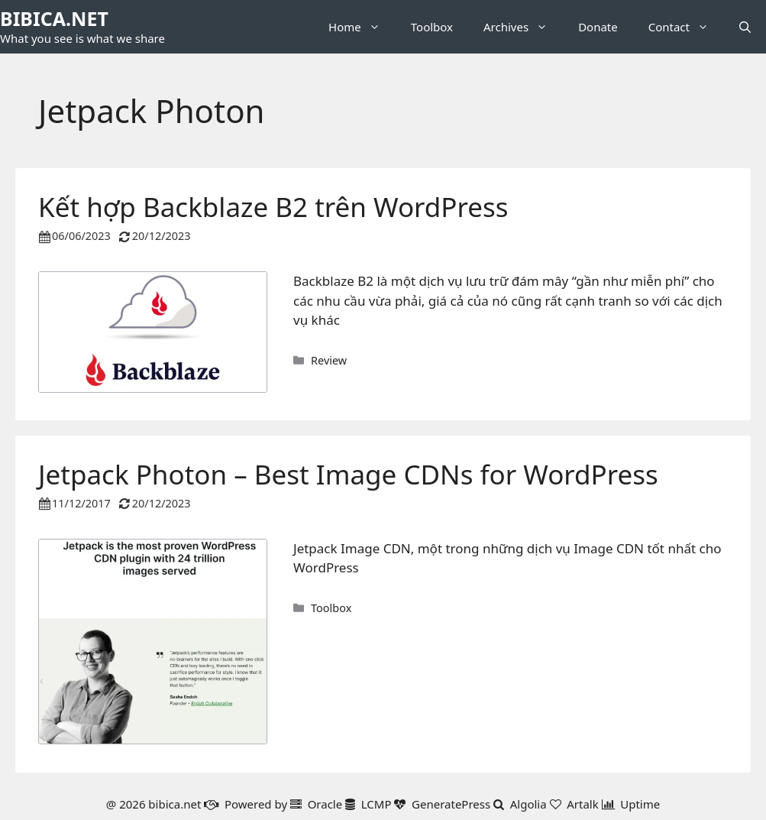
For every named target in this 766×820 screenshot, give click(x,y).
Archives (523, 27)
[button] (745, 27)
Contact (686, 27)
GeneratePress (451, 804)
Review (329, 360)
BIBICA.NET (54, 18)
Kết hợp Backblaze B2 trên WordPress (273, 207)
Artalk (583, 804)
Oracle (325, 804)
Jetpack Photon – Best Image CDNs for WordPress (348, 474)
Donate (598, 26)
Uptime (640, 804)
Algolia (528, 804)
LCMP (376, 804)
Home (362, 27)
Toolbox (432, 26)
